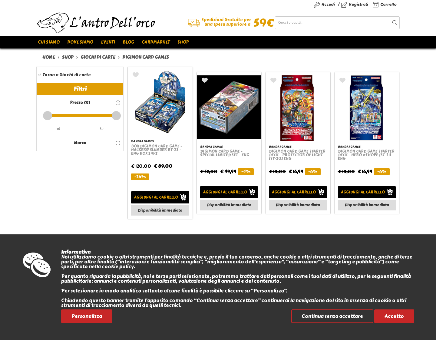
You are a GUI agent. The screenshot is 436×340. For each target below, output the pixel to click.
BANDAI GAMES (142, 141)
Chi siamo (49, 42)
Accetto (394, 316)
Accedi (328, 4)
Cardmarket (156, 42)
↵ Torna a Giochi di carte (64, 75)
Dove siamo (80, 42)
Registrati (358, 4)
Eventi (108, 42)
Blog (128, 42)
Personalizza (86, 316)
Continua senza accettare (332, 316)
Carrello (388, 4)
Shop (183, 42)
